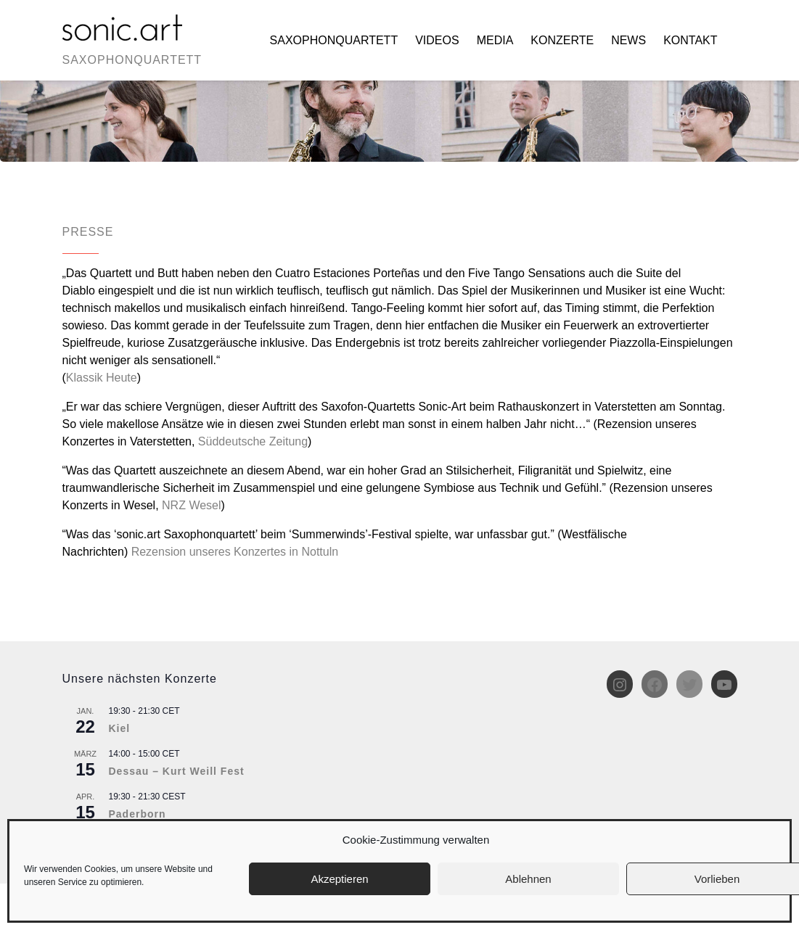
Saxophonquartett (334, 40)
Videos (437, 40)
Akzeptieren (339, 879)
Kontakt (690, 40)
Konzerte (562, 40)
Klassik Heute (101, 377)
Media (495, 40)
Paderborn (137, 814)
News (628, 40)
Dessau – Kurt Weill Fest (177, 771)
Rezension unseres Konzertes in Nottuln (235, 552)
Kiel (120, 728)
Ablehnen (528, 879)
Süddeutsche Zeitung (253, 441)
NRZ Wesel (191, 505)
